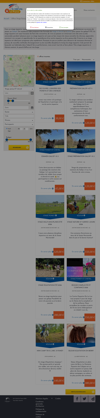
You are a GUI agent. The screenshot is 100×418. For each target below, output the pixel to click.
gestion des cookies (42, 22)
